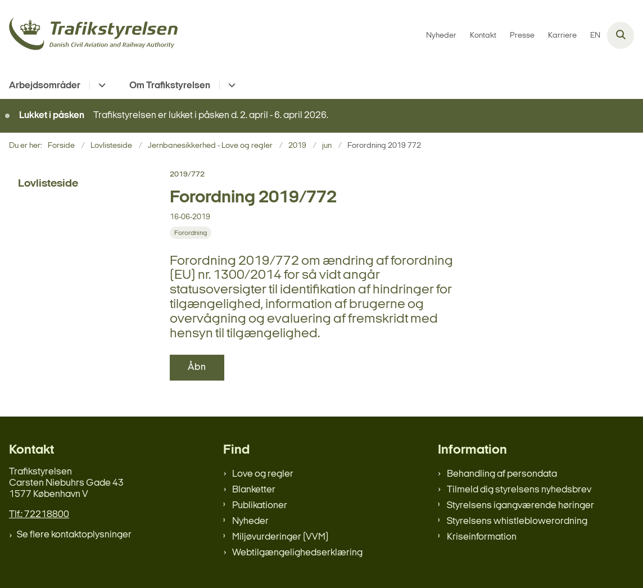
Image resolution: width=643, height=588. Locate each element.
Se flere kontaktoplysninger (74, 535)
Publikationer (259, 505)
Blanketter (253, 490)
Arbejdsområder (44, 86)
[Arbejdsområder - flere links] (100, 85)
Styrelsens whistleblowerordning (517, 521)
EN (595, 36)
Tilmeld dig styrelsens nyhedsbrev (519, 490)
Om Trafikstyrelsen (169, 86)
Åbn (197, 367)
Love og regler (262, 474)
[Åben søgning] (620, 35)
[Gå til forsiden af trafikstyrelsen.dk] (89, 35)
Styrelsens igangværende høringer (520, 505)
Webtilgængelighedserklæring (297, 553)
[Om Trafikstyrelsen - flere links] (230, 85)
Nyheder (250, 521)
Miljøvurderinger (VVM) (280, 537)
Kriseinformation (482, 537)
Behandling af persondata (502, 474)
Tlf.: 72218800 (39, 514)
